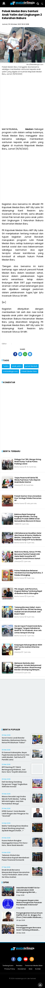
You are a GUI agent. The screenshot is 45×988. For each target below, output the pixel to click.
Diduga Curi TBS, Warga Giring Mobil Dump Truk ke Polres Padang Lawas (27, 461)
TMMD (16, 524)
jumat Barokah (31, 366)
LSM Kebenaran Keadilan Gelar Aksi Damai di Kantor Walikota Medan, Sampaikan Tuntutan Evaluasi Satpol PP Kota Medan (28, 536)
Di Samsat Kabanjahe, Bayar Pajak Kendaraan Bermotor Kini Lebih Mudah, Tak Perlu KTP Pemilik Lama (15, 756)
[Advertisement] (22, 103)
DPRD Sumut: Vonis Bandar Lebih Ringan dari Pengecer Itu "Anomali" (15, 813)
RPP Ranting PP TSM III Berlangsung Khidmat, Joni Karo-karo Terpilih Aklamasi (14, 769)
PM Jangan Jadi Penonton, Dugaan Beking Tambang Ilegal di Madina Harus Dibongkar (28, 591)
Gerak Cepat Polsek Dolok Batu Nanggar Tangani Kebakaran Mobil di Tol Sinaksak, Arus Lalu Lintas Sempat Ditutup (28, 629)
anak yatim (17, 366)
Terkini (6, 366)
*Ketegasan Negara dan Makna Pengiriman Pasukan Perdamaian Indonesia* (29, 902)
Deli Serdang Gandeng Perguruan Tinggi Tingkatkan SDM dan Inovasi (14, 784)
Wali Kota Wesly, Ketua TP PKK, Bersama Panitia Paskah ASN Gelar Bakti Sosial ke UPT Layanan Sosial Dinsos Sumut (27, 555)
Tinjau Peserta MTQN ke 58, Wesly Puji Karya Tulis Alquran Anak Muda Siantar (27, 479)
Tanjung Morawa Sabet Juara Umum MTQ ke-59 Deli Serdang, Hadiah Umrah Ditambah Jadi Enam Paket (28, 610)
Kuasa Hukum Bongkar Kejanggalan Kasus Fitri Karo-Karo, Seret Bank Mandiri (15, 842)
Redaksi (19, 966)
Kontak (38, 969)
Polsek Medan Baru (29, 371)
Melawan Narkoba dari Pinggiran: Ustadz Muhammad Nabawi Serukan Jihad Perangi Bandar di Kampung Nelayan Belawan (27, 667)
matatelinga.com (10, 371)
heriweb (33, 978)
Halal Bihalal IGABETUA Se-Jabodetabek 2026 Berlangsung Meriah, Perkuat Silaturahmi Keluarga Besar (28, 892)
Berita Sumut (19, 467)
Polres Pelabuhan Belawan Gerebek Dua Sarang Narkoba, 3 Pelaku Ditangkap (28, 572)
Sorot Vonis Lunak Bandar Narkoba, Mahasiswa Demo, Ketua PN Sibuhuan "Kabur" (14, 740)
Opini (6, 882)
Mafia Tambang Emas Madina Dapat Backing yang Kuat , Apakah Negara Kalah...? (15, 828)
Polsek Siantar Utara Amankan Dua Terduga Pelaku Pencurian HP (27, 498)
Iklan (30, 969)
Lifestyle (17, 485)
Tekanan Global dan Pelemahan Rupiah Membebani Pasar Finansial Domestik (15, 857)
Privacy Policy (9, 969)
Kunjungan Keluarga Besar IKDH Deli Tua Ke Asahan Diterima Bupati (28, 647)
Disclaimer (22, 969)
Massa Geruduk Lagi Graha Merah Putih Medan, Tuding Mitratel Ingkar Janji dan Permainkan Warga (14, 800)
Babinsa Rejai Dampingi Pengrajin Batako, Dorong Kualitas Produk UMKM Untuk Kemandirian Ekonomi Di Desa (27, 517)
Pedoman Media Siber (34, 966)
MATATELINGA (9, 129)
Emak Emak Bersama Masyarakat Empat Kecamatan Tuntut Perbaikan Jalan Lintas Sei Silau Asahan (16, 873)
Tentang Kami (8, 966)
